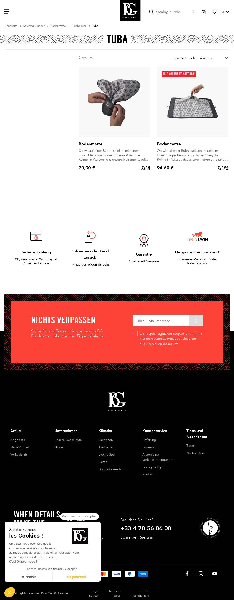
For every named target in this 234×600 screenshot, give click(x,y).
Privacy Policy (152, 467)
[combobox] (212, 58)
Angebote (17, 440)
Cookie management (140, 581)
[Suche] (167, 12)
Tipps (190, 445)
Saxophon (105, 440)
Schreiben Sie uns (136, 525)
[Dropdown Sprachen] (224, 12)
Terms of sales (114, 581)
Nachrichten (195, 453)
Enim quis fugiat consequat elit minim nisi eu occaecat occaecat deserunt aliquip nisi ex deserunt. (171, 338)
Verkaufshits (18, 454)
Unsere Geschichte (68, 440)
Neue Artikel (19, 447)
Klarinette (105, 447)
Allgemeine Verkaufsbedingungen (158, 457)
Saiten (102, 462)
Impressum (150, 447)
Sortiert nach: (185, 58)
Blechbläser (106, 454)
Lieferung (149, 440)
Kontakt (148, 474)
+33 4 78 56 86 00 (145, 516)
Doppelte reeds (109, 469)
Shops (58, 447)
